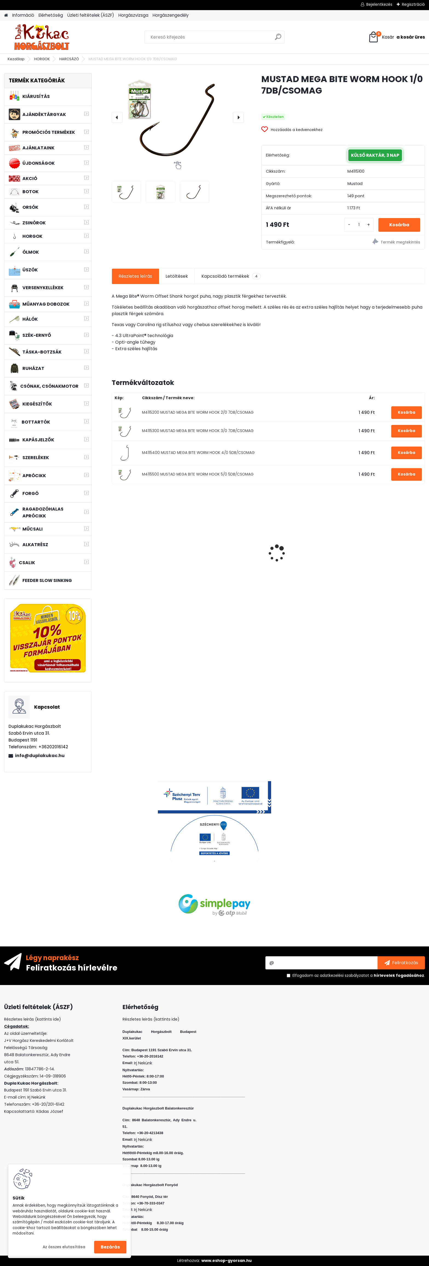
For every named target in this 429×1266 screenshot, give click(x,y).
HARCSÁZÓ (69, 59)
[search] (278, 39)
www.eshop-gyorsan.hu (226, 1260)
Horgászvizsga (133, 15)
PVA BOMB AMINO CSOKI (299, 547)
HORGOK (42, 59)
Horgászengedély (171, 15)
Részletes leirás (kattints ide (31, 1019)
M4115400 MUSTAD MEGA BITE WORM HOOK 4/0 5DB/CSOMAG (198, 452)
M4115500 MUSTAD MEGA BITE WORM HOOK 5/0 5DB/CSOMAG (198, 474)
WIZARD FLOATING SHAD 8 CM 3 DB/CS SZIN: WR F (228, 549)
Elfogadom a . (358, 975)
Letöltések (177, 276)
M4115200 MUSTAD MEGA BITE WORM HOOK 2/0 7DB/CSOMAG (198, 412)
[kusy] (359, 225)
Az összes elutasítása (64, 1247)
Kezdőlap (16, 59)
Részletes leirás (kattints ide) (151, 1019)
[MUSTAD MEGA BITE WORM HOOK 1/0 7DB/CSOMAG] (178, 117)
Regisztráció (413, 4)
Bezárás (110, 1247)
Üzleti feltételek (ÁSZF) (90, 15)
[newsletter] (401, 963)
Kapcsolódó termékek (231, 276)
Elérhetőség (51, 15)
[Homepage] (6, 15)
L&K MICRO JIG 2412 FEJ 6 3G (145, 545)
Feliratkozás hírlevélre (71, 967)
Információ (23, 15)
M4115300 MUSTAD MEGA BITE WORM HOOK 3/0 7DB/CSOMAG (198, 430)
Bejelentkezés (379, 4)
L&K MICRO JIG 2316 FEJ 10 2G (383, 545)
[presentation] (117, 117)
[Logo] (41, 37)
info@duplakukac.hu (40, 755)
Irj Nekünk (36, 1097)
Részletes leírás (135, 276)
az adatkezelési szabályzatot (341, 975)
